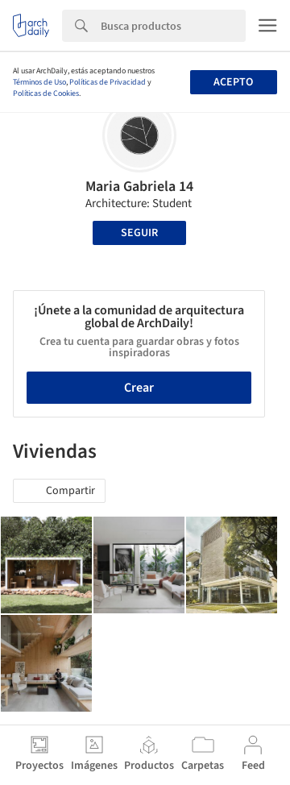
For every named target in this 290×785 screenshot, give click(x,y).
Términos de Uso (39, 82)
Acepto (233, 82)
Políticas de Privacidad (107, 82)
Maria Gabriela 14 (139, 187)
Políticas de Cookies (46, 93)
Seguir (139, 233)
